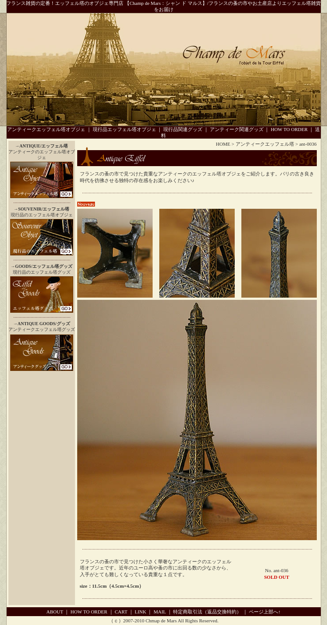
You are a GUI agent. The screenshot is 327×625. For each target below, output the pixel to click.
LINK (140, 611)
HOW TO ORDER (289, 129)
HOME (223, 144)
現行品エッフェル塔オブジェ (124, 129)
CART (120, 611)
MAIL (160, 611)
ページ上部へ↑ (265, 611)
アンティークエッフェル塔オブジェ (46, 129)
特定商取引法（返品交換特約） (207, 611)
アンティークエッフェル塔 (265, 144)
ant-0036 (307, 144)
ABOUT (55, 611)
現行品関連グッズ (182, 129)
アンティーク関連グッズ (237, 129)
